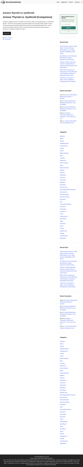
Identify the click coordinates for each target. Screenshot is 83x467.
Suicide (62, 228)
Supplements (64, 2)
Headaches (63, 175)
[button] (81, 2)
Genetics (62, 172)
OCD (61, 201)
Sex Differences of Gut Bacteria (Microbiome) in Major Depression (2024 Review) (68, 57)
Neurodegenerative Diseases (67, 189)
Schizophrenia (64, 216)
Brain (61, 155)
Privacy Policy (33, 458)
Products (71, 2)
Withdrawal (63, 238)
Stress (61, 226)
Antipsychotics (64, 146)
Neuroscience (63, 192)
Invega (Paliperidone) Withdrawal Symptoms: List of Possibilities (68, 102)
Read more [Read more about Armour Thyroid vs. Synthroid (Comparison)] (7, 33)
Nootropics (63, 199)
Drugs (5, 37)
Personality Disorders (65, 204)
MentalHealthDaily (13, 2)
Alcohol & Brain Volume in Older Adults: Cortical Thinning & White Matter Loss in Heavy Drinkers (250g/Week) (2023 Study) (68, 50)
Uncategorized (64, 235)
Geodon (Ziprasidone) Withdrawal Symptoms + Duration (68, 96)
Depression (63, 160)
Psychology (63, 209)
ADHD (61, 138)
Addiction (62, 136)
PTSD (61, 214)
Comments (77, 2)
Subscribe (68, 27)
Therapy (62, 233)
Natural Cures (63, 187)
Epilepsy (62, 170)
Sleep (61, 221)
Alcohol (62, 141)
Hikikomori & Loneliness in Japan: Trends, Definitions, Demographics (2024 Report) (67, 79)
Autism (62, 150)
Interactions (63, 180)
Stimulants (62, 223)
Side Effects (63, 218)
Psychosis (62, 211)
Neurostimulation (64, 194)
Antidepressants (64, 143)
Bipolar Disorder (64, 153)
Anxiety (62, 148)
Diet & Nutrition (64, 163)
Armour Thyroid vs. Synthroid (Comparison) (27, 17)
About (58, 2)
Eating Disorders (64, 167)
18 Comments (7, 39)
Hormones (10, 37)
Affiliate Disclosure (48, 458)
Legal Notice (40, 458)
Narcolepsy (63, 184)
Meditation (62, 182)
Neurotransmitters (64, 197)
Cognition (62, 158)
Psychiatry (62, 206)
